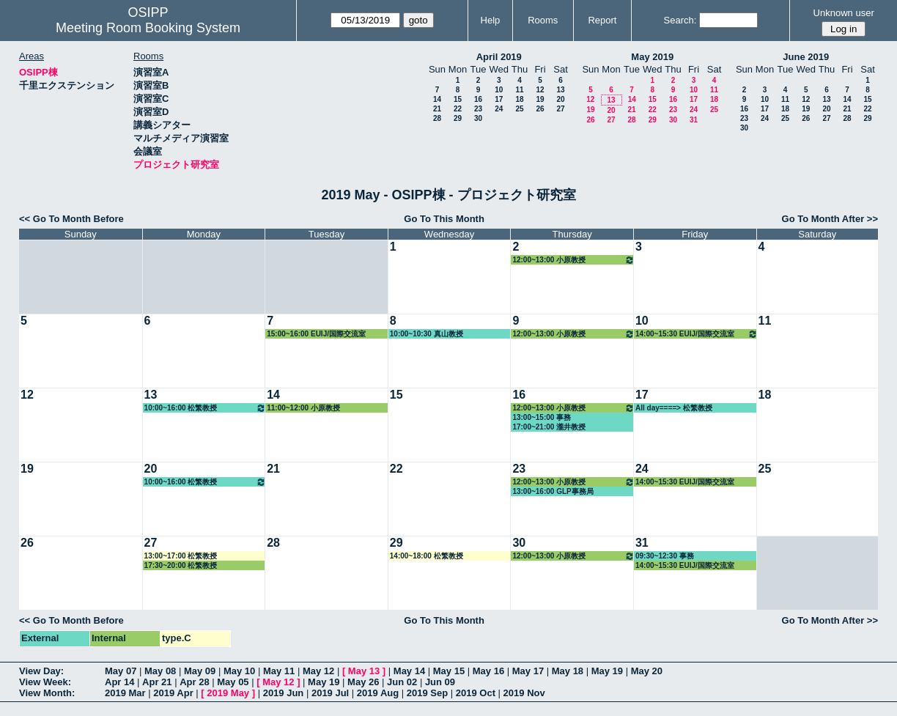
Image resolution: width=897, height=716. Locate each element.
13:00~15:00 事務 (541, 417)
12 (540, 90)
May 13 (364, 670)
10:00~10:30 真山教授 (426, 334)
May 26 (363, 681)
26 (540, 109)
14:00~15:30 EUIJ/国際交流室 (696, 334)
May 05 (232, 681)
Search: (680, 20)
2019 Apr (173, 692)
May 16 (488, 670)
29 (458, 118)
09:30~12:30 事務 (664, 556)
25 (519, 109)
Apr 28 (194, 681)
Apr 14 (119, 681)
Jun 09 (440, 681)
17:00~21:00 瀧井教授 (549, 427)
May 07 (120, 670)
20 (560, 99)
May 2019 (652, 56)
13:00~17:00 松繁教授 (181, 556)
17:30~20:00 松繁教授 (181, 565)
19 (540, 99)
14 (437, 99)
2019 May (228, 692)
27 (560, 109)
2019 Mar (125, 692)
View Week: (45, 681)
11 (519, 90)
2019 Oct (475, 692)
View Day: (41, 670)
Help (491, 20)
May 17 (528, 670)
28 (437, 118)
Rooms (543, 20)
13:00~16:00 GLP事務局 (552, 491)
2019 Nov (524, 692)
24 (499, 109)
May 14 (409, 670)
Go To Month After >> (830, 218)
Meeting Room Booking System (148, 28)
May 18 (567, 670)
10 (499, 90)
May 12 (318, 670)
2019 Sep (427, 692)
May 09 (199, 670)
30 (478, 118)
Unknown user (843, 12)
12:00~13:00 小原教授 (573, 260)
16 (478, 99)
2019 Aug (378, 692)
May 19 (607, 670)
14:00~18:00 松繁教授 (426, 556)
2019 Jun (283, 692)
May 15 (449, 670)
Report (602, 20)
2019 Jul (330, 692)
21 (437, 109)
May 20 (646, 670)
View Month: (47, 692)
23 (478, 109)
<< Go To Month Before (71, 218)
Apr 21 (156, 681)
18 (519, 99)
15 (458, 99)
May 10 (239, 670)
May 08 (160, 670)
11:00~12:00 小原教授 (303, 408)
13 (560, 90)
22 (458, 109)
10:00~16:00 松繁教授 (205, 408)
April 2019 (499, 56)
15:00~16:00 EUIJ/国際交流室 (316, 334)
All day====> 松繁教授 (673, 408)
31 (694, 120)
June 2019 (806, 56)
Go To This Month (444, 218)
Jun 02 (402, 681)
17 (499, 99)
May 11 (279, 670)
